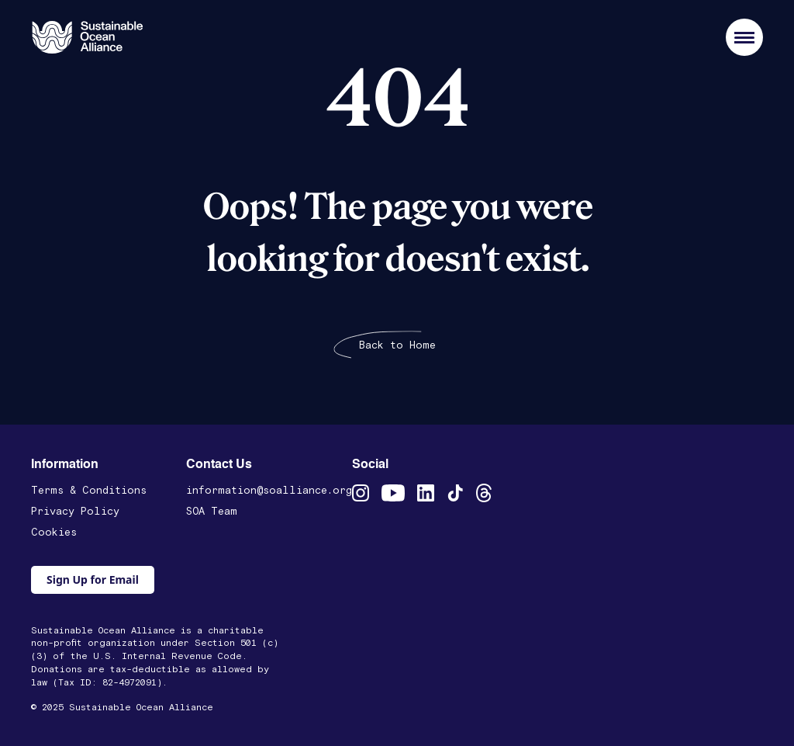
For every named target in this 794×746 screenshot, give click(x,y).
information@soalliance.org (269, 490)
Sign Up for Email (93, 579)
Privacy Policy (75, 511)
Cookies (54, 532)
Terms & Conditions (89, 490)
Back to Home (397, 345)
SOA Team (211, 511)
